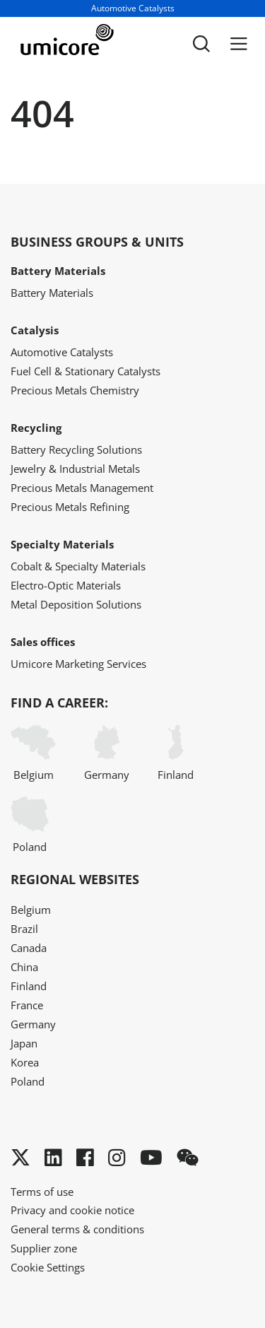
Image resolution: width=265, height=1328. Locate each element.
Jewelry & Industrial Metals (75, 469)
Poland (30, 825)
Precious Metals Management (82, 488)
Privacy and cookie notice (72, 1210)
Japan (24, 1043)
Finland (176, 753)
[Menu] (238, 43)
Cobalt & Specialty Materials (78, 566)
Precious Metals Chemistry (75, 390)
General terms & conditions (77, 1229)
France (27, 1005)
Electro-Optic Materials (66, 585)
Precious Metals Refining (70, 507)
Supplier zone (44, 1248)
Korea (25, 1062)
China (24, 967)
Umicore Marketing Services (78, 664)
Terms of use (42, 1192)
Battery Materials (52, 293)
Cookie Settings (48, 1267)
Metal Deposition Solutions (76, 604)
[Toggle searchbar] (201, 43)
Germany (106, 753)
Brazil (24, 929)
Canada (29, 948)
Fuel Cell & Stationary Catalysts (85, 371)
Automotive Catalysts (62, 352)
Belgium (33, 753)
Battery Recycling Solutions (76, 449)
